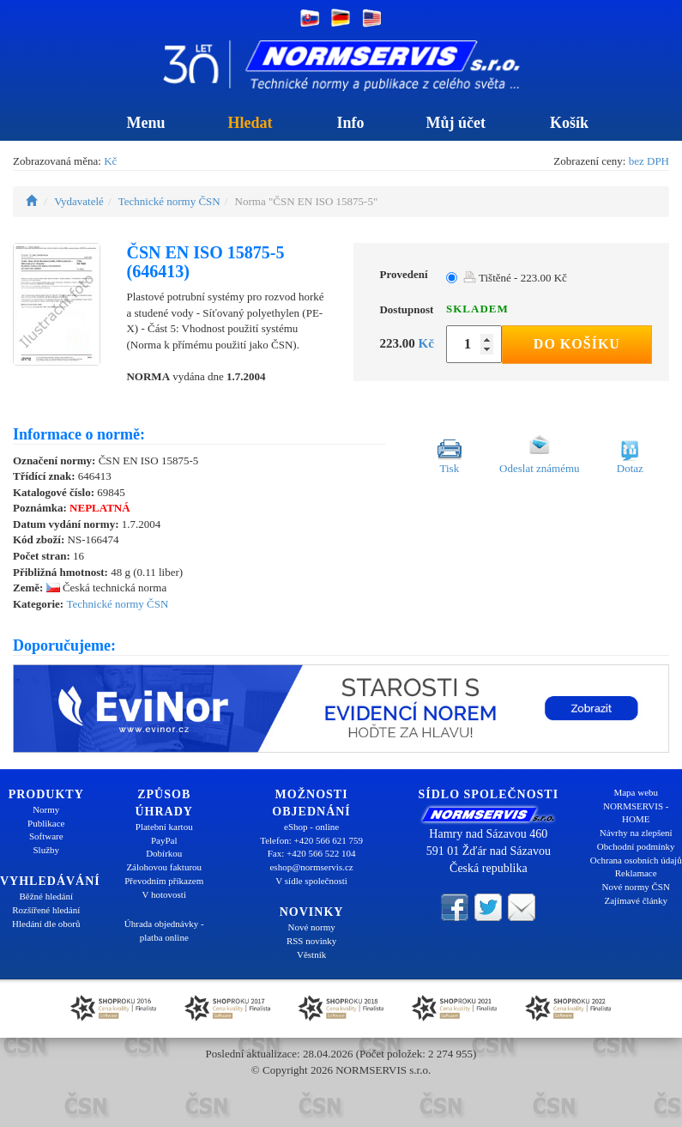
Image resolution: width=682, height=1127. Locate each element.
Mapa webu (635, 792)
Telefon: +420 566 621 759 (311, 840)
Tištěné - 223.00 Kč (515, 277)
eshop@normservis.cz (311, 867)
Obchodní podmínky (636, 846)
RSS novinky (311, 941)
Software (46, 836)
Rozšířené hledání (46, 910)
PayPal (164, 840)
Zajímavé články (635, 900)
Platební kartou (164, 826)
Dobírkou (164, 853)
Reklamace (636, 873)
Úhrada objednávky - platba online (164, 930)
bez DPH (649, 161)
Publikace (45, 823)
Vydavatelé (79, 201)
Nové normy (311, 927)
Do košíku (577, 343)
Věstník (311, 954)
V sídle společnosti (311, 881)
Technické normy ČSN (169, 201)
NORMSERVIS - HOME (635, 813)
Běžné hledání (46, 896)
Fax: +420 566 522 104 (312, 853)
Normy (46, 809)
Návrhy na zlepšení (636, 832)
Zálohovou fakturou (164, 867)
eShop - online (311, 826)
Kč (110, 161)
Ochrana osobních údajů (636, 860)
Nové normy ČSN (635, 887)
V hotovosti (164, 894)
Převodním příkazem (163, 881)
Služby (46, 850)
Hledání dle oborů (46, 923)
